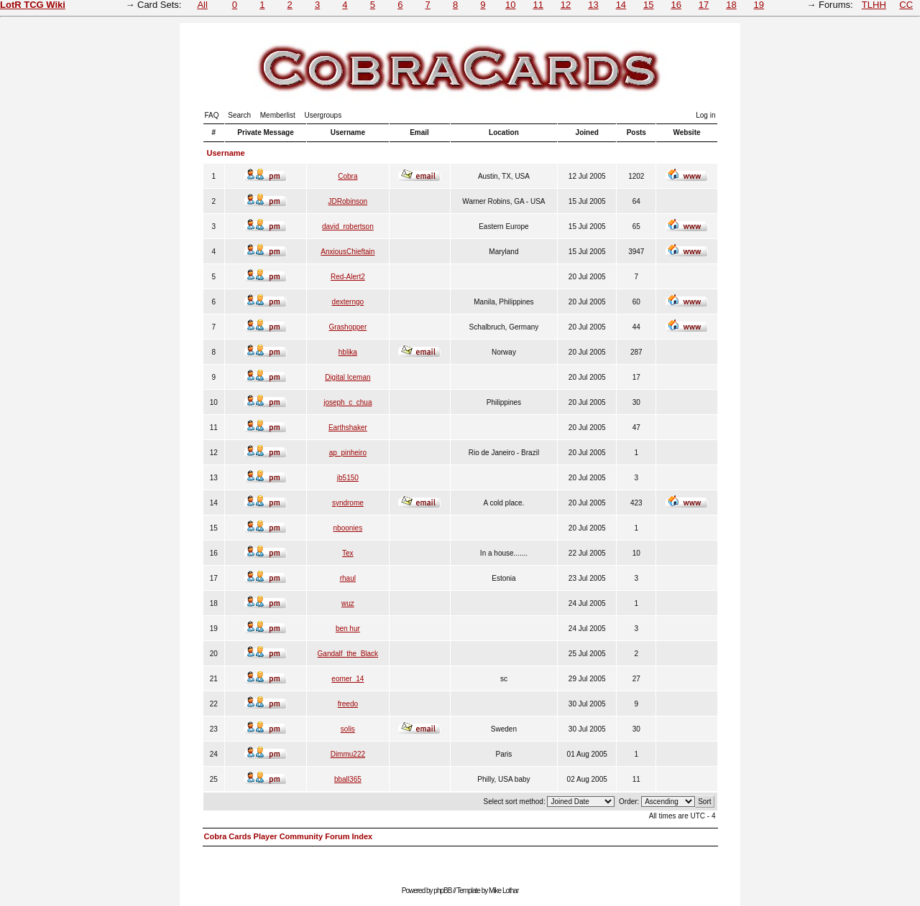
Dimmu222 (348, 754)
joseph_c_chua (347, 402)
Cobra (347, 176)
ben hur (348, 628)
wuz (347, 603)
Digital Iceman (347, 377)
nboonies (348, 528)
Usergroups (322, 115)
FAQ (212, 115)
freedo (348, 704)
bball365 (348, 779)
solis (348, 729)
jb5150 (348, 478)
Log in (705, 115)
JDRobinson (347, 201)
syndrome (348, 503)
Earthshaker (347, 427)
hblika (348, 352)
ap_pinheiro (348, 453)
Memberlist (277, 115)
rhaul (348, 578)
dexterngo (348, 302)
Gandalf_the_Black (348, 654)
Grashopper (347, 327)
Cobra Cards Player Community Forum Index (288, 836)
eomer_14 (347, 679)
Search (239, 115)
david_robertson (348, 226)
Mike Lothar (503, 891)
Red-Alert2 (348, 277)
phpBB (442, 891)
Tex (348, 553)
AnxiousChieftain (347, 252)
